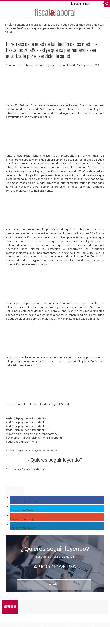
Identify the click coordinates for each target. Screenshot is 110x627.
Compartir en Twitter (22, 510)
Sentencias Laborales (28, 24)
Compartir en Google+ (23, 519)
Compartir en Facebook (24, 501)
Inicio (9, 24)
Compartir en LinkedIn (23, 527)
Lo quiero (15, 491)
